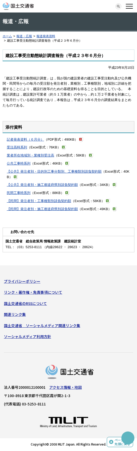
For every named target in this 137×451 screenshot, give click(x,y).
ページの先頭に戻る (122, 442)
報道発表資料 (45, 36)
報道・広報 (24, 36)
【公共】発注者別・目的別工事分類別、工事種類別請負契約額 (54, 171)
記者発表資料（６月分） (25, 139)
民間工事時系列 (18, 193)
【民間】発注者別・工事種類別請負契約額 (39, 201)
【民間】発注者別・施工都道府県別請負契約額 (42, 209)
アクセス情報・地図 (65, 387)
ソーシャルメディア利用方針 (27, 336)
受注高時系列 (17, 147)
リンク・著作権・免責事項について (33, 292)
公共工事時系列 (18, 163)
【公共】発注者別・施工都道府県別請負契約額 (42, 185)
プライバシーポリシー (22, 281)
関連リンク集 (15, 314)
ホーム (7, 36)
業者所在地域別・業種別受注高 (30, 155)
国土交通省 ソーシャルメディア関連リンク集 (42, 325)
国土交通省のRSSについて (25, 303)
